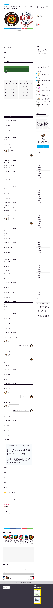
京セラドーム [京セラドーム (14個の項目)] (41, 122)
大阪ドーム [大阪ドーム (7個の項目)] (42, 123)
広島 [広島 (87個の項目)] (37, 124)
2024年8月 (39, 171)
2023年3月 (39, 204)
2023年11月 (39, 188)
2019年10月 (39, 281)
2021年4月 (39, 252)
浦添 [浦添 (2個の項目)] (44, 126)
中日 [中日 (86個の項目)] (37, 122)
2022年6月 (39, 223)
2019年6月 (39, 290)
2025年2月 (39, 163)
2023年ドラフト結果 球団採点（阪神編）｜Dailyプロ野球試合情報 (43, 304)
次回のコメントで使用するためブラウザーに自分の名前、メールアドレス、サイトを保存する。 (18, 572)
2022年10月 (39, 215)
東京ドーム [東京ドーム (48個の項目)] (42, 125)
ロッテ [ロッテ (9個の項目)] (47, 121)
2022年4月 (39, 227)
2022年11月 (39, 213)
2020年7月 (39, 269)
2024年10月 (39, 167)
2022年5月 (39, 225)
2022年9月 (39, 217)
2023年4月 (39, 202)
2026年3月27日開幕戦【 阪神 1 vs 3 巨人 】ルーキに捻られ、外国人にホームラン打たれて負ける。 (43, 50)
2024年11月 (39, 165)
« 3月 (37, 9)
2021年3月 (39, 254)
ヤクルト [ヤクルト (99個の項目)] (44, 121)
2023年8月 (39, 194)
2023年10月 (39, 190)
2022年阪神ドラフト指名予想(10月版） (43, 306)
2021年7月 (39, 246)
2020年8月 (39, 267)
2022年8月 (39, 219)
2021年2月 (39, 256)
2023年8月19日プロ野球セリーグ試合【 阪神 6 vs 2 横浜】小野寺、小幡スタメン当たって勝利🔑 (43, 315)
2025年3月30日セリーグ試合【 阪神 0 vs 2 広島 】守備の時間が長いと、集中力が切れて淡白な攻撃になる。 (44, 63)
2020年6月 (39, 271)
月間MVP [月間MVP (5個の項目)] (46, 124)
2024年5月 (39, 177)
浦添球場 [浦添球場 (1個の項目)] (47, 126)
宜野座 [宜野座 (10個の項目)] (45, 123)
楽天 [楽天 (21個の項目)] (44, 125)
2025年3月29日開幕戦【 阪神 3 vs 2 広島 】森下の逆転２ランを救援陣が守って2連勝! (44, 67)
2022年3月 (39, 229)
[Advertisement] (18, 37)
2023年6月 (39, 198)
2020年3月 (39, 273)
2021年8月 (39, 244)
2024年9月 (39, 169)
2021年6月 (39, 248)
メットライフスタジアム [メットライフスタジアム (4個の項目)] (39, 121)
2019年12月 (39, 277)
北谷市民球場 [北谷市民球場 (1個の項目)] (38, 123)
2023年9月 (39, 192)
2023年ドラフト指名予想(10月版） (42, 303)
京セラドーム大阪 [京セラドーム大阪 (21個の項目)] (45, 122)
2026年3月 (39, 154)
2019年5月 (39, 292)
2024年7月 (39, 173)
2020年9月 (39, 265)
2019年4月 (39, 294)
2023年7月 (39, 196)
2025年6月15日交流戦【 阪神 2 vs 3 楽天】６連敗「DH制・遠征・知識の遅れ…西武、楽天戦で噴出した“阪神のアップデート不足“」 (44, 58)
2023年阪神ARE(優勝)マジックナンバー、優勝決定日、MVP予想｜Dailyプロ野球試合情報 (43, 311)
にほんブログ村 (6, 504)
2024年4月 (39, 179)
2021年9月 (39, 242)
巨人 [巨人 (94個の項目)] (47, 123)
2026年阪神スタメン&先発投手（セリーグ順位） (43, 54)
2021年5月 (39, 250)
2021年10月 (39, 240)
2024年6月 (39, 175)
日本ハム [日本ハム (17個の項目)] (43, 124)
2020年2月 (39, 275)
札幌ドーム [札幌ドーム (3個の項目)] (38, 125)
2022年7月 (39, 221)
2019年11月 (39, 279)
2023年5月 (39, 200)
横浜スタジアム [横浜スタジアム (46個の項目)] (38, 126)
